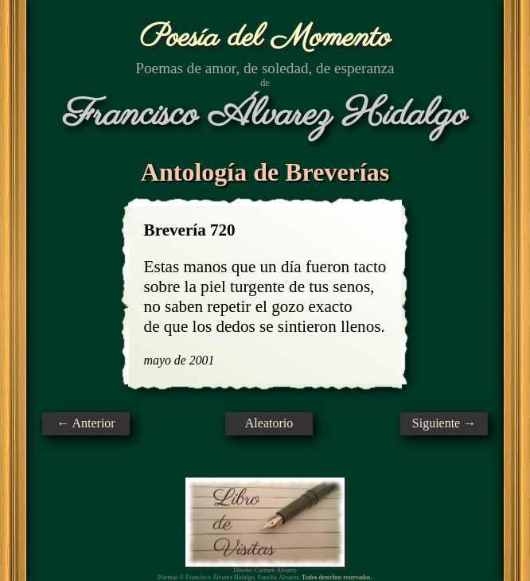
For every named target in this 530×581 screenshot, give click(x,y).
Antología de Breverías (265, 172)
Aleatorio (269, 423)
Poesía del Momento (265, 38)
